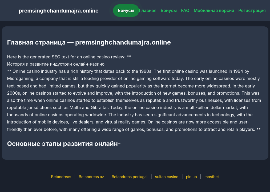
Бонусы (126, 10)
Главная (147, 10)
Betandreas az (91, 176)
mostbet (211, 176)
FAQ (185, 10)
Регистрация (252, 10)
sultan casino (166, 176)
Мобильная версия (214, 10)
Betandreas (61, 176)
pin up (191, 176)
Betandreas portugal (129, 176)
